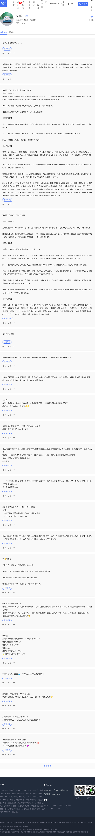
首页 (13, 3)
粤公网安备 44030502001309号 (46, 829)
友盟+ (59, 822)
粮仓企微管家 (23, 827)
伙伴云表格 (41, 822)
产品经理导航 (17, 822)
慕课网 (90, 822)
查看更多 (47, 766)
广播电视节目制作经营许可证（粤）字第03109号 (16, 832)
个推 (54, 822)
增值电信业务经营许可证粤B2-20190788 (46, 832)
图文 (46, 3)
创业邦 (68, 822)
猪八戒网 (33, 822)
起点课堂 (26, 822)
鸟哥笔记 (83, 822)
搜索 (62, 3)
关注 (26, 16)
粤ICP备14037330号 (29, 829)
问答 (34, 3)
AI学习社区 (75, 822)
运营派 (16, 827)
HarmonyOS (54, 4)
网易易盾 (49, 822)
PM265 (9, 822)
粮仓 (63, 822)
